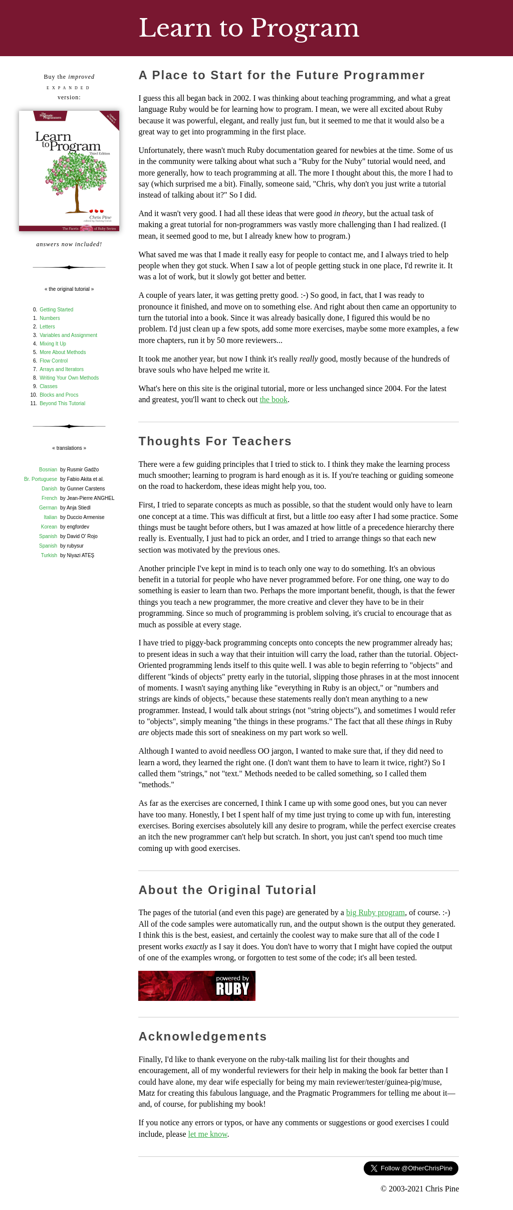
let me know (207, 1134)
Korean (49, 527)
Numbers (50, 318)
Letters (47, 326)
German (48, 507)
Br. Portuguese (40, 479)
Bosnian (48, 469)
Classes (49, 386)
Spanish (48, 536)
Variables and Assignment (68, 335)
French (49, 498)
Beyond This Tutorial (62, 403)
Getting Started (56, 309)
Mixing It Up (53, 344)
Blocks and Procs (59, 395)
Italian (50, 517)
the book (274, 399)
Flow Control (54, 361)
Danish (49, 488)
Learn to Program (249, 28)
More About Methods (63, 352)
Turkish (49, 555)
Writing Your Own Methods (69, 378)
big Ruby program (375, 912)
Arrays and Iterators (62, 369)
